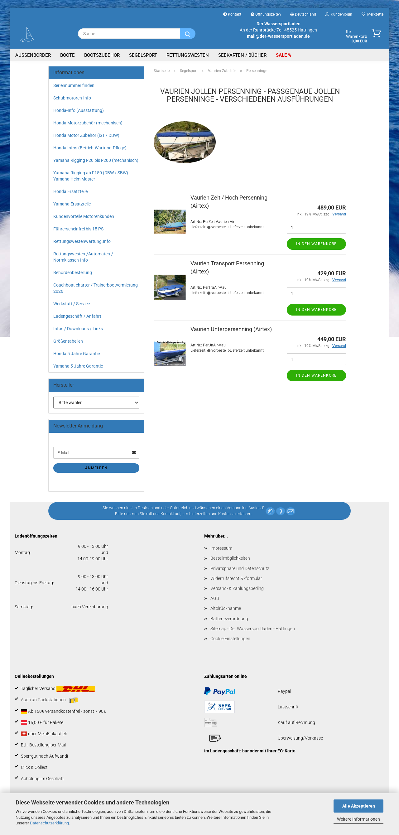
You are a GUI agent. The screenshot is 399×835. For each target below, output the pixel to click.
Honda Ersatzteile (70, 191)
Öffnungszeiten (266, 14)
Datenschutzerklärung (49, 823)
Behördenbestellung (72, 272)
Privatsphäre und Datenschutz (239, 568)
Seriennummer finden (73, 85)
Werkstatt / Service (71, 303)
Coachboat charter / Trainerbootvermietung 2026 (95, 288)
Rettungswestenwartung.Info (82, 241)
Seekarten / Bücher (242, 55)
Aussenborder (33, 55)
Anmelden (96, 468)
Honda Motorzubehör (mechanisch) (88, 122)
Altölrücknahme (225, 608)
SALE (282, 55)
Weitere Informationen (358, 819)
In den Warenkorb (316, 244)
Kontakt (232, 14)
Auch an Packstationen (49, 700)
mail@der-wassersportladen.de (278, 36)
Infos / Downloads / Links (78, 328)
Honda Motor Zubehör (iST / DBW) (86, 135)
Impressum (221, 548)
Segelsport (143, 55)
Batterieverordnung (229, 618)
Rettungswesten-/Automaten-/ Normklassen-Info (83, 257)
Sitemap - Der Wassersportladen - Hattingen (252, 628)
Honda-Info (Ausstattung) (78, 110)
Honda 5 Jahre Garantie (76, 353)
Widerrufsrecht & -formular (236, 578)
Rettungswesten (187, 55)
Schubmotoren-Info (72, 97)
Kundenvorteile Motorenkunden (83, 216)
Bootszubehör (102, 55)
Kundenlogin (338, 14)
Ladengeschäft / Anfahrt (77, 316)
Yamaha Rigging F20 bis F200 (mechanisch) (95, 160)
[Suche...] (187, 33)
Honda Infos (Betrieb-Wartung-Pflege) (90, 147)
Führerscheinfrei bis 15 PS (78, 228)
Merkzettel (373, 14)
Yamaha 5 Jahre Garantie (78, 366)
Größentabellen (68, 341)
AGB (214, 598)
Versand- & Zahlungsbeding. (237, 588)
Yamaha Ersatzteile (72, 203)
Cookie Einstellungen (230, 638)
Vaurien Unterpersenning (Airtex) (231, 329)
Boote (67, 55)
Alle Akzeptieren (358, 806)
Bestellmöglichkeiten (230, 558)
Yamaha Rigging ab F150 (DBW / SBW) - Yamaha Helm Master (91, 175)
